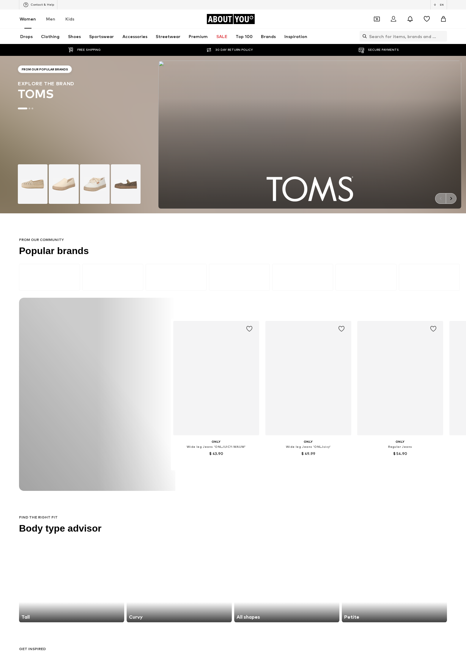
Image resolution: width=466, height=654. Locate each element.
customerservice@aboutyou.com (176, 387)
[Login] (393, 19)
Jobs (142, 640)
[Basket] (443, 19)
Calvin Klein (244, 517)
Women (28, 18)
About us (101, 640)
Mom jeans (170, 466)
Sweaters (170, 474)
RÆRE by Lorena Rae (107, 508)
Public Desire (318, 508)
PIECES (167, 508)
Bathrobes (97, 474)
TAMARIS (242, 499)
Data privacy (210, 640)
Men (50, 18)
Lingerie (314, 449)
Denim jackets (246, 449)
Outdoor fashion (249, 457)
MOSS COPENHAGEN (180, 525)
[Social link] (93, 594)
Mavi (165, 534)
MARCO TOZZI (174, 517)
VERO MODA (99, 534)
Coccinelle (316, 499)
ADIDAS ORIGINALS (251, 534)
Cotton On (244, 508)
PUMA (312, 517)
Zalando (269, 648)
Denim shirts (318, 457)
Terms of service (246, 640)
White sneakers (321, 440)
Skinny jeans (99, 449)
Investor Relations (172, 640)
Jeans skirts (244, 466)
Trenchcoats (318, 466)
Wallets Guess (174, 457)
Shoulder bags (320, 474)
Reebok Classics (321, 534)
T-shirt (240, 474)
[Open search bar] (363, 36)
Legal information (287, 640)
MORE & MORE (320, 525)
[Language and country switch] (439, 5)
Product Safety (359, 640)
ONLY (93, 499)
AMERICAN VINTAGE (106, 525)
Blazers (240, 440)
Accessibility (324, 640)
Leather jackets (102, 466)
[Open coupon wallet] (376, 19)
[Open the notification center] (410, 19)
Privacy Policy (145, 382)
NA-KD (167, 499)
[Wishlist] (426, 19)
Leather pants (174, 440)
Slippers (95, 457)
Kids (69, 18)
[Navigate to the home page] (230, 19)
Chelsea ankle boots (179, 449)
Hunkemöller (99, 517)
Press (124, 640)
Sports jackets (101, 440)
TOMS (239, 525)
